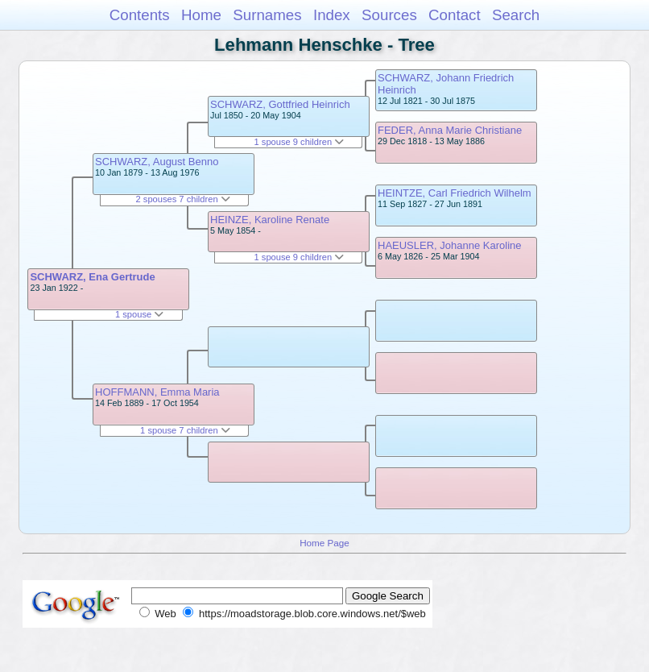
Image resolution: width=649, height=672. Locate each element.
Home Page (324, 542)
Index (331, 14)
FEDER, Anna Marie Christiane (450, 130)
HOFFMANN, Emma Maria (157, 392)
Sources (389, 14)
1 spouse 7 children (185, 430)
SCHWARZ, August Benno (156, 162)
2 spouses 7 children (183, 199)
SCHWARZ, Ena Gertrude (92, 277)
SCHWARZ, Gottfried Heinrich (280, 104)
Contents (140, 14)
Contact (454, 14)
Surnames (267, 14)
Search (515, 14)
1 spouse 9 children (299, 142)
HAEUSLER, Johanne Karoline (450, 245)
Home (201, 14)
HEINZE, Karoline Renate (269, 220)
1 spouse (139, 314)
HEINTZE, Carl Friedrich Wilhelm (454, 193)
